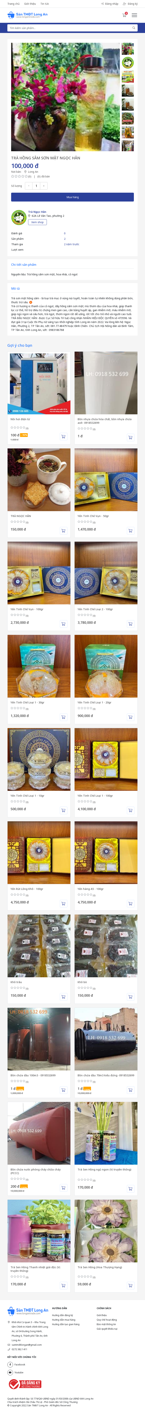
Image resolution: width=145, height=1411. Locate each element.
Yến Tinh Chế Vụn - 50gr (93, 516)
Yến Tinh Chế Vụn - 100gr (27, 609)
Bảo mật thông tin (106, 1324)
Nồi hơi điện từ (20, 419)
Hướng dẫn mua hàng (63, 1319)
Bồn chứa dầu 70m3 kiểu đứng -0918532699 (106, 1075)
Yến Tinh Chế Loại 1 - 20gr (94, 702)
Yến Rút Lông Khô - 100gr (27, 889)
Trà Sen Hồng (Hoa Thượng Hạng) (100, 1267)
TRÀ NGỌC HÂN (21, 516)
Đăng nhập (109, 3)
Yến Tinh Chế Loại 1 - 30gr (27, 702)
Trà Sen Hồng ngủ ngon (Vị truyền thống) (104, 1169)
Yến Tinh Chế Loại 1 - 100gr (95, 795)
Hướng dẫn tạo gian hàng (65, 1324)
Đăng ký (130, 3)
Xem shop (37, 222)
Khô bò (82, 982)
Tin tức (44, 3)
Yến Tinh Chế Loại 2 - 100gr (95, 609)
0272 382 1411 (19, 1349)
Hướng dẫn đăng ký (62, 1315)
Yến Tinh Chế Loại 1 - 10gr (27, 795)
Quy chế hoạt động (107, 1319)
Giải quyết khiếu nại (107, 1328)
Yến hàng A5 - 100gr (91, 889)
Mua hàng (72, 197)
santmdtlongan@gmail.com (27, 1344)
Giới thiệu (30, 3)
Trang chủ (13, 3)
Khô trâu (16, 982)
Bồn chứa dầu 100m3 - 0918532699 (33, 1075)
